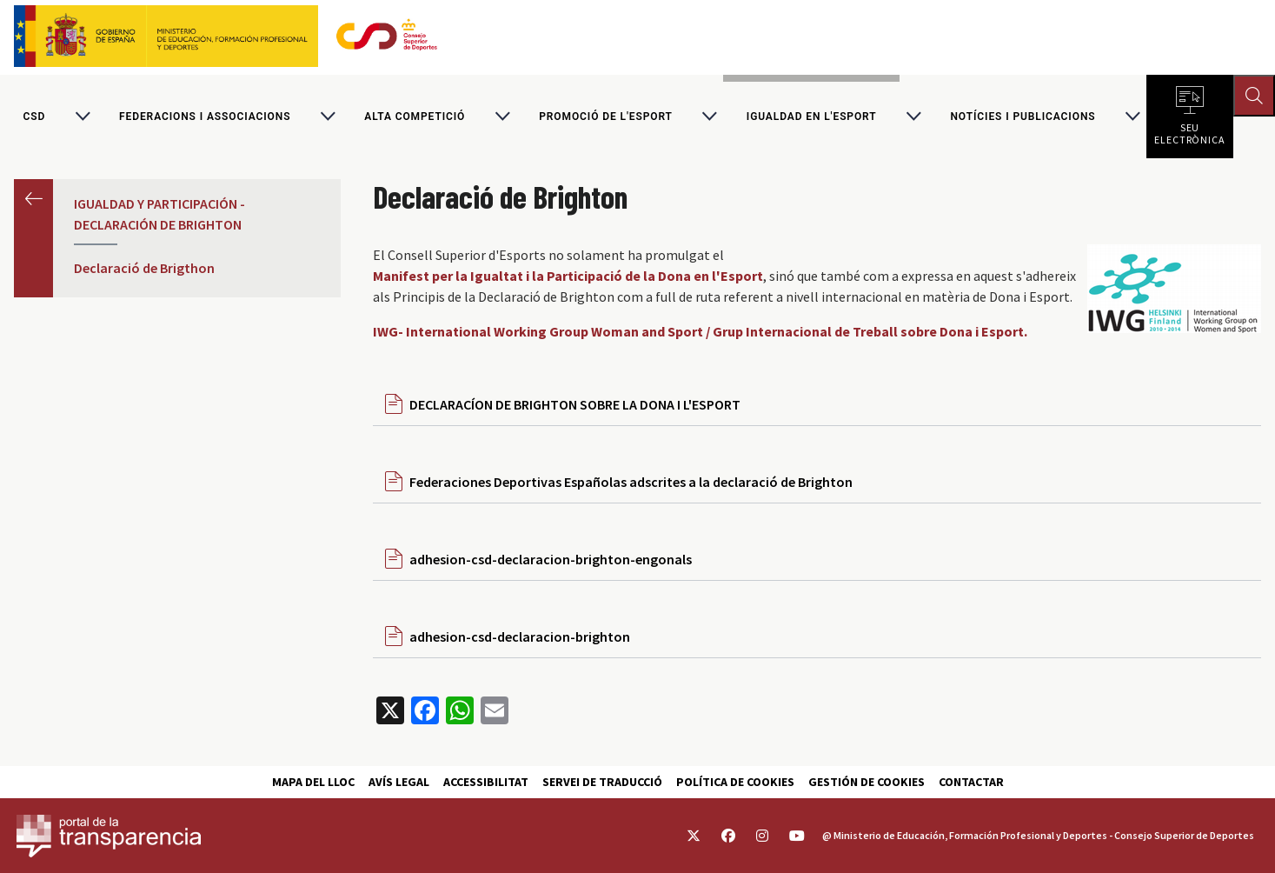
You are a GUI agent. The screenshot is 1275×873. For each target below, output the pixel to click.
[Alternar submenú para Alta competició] (502, 116)
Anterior (33, 198)
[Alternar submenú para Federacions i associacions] (328, 116)
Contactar (971, 782)
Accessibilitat (485, 782)
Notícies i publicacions (1022, 116)
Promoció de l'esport (606, 116)
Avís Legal (399, 782)
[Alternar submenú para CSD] (82, 116)
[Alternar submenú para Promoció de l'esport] (709, 116)
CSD (34, 116)
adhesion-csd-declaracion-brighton (519, 636)
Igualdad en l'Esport (812, 116)
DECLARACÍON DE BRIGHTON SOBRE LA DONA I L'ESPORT (574, 404)
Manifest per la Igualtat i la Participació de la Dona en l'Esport (568, 275)
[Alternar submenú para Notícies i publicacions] (1132, 116)
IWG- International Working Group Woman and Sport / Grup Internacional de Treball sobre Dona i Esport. (700, 331)
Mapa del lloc (313, 782)
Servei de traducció (602, 782)
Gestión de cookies (866, 782)
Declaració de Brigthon (144, 268)
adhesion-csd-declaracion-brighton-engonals (550, 559)
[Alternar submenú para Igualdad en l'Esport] (913, 116)
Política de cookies (735, 782)
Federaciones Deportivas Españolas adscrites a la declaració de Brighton (631, 481)
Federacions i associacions (204, 116)
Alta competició (414, 116)
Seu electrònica (1189, 130)
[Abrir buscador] (1254, 96)
